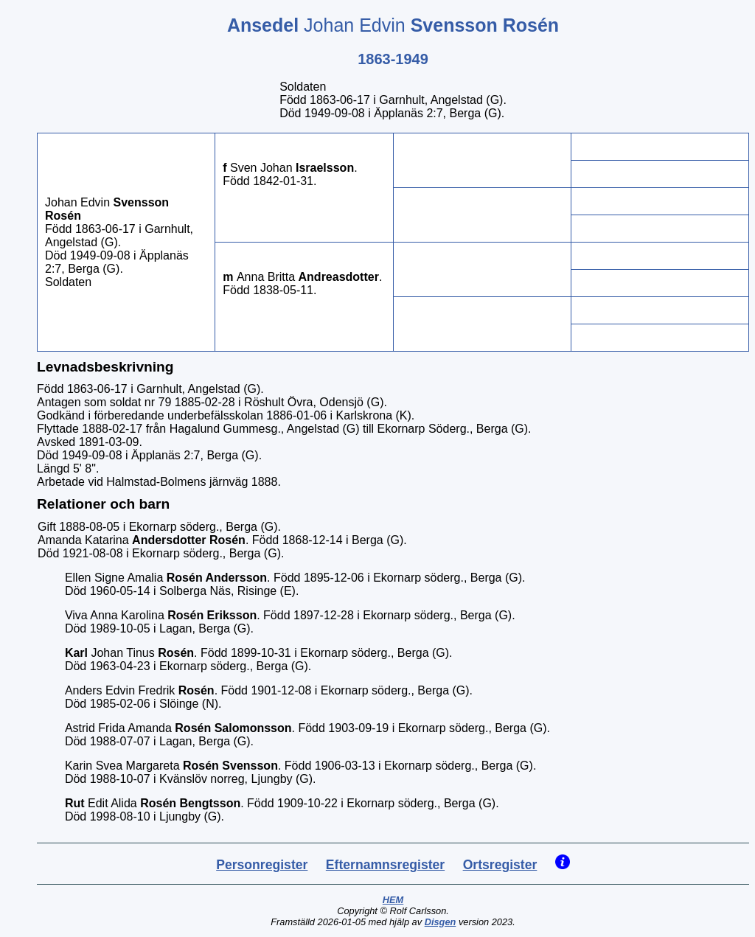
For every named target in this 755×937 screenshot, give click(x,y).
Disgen (440, 921)
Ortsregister (500, 864)
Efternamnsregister (385, 864)
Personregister (261, 864)
